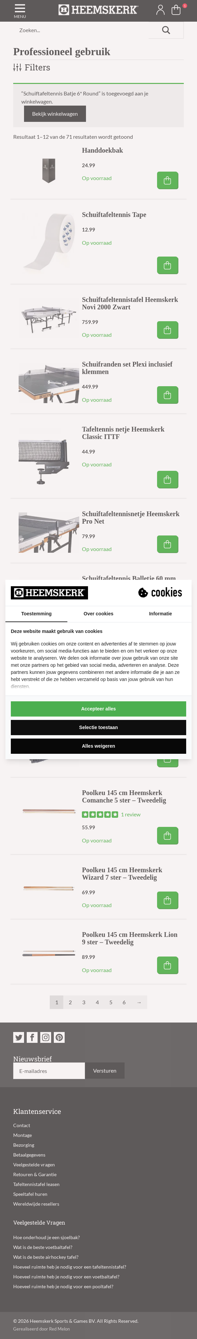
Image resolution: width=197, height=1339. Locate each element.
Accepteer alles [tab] (98, 708)
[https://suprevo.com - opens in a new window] (160, 592)
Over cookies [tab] (98, 613)
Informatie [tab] (160, 613)
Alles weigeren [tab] (98, 746)
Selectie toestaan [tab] (98, 727)
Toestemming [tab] (36, 613)
